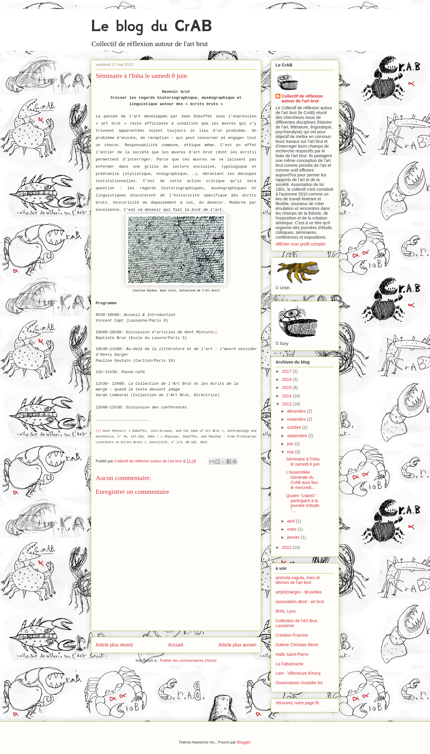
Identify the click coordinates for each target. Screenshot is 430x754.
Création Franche (292, 635)
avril (291, 521)
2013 (287, 404)
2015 (287, 387)
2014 (287, 395)
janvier (293, 537)
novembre (297, 419)
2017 (287, 371)
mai (291, 451)
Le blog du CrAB (151, 26)
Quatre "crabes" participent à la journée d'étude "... (302, 503)
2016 (287, 379)
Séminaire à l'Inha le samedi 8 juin (303, 462)
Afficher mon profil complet (300, 244)
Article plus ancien (237, 644)
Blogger (243, 742)
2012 (287, 547)
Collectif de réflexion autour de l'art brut (302, 98)
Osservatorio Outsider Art (299, 682)
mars (292, 529)
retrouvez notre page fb (297, 702)
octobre (294, 427)
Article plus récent (114, 644)
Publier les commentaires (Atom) (188, 660)
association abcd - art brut (300, 601)
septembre (297, 435)
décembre (297, 411)
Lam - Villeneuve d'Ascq (298, 673)
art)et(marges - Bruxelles (299, 592)
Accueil (175, 644)
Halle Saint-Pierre (292, 654)
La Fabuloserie (289, 663)
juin (291, 443)
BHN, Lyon (286, 611)
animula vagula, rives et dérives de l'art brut (298, 580)
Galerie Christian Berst (297, 644)
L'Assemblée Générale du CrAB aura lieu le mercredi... (302, 480)
